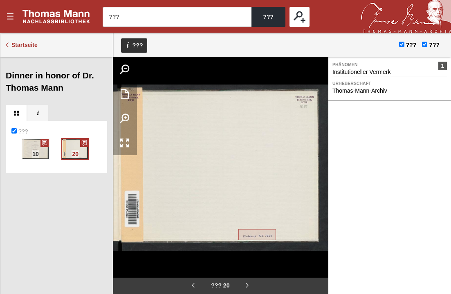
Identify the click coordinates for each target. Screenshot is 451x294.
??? (56, 16)
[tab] (16, 113)
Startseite (24, 45)
